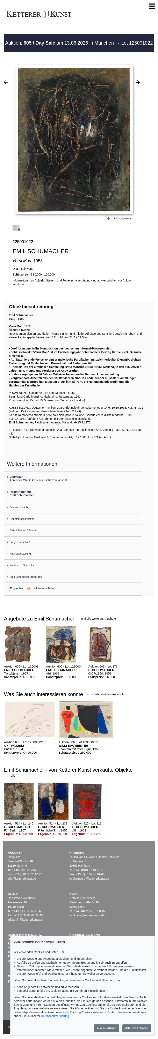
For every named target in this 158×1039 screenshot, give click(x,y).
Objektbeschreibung (31, 306)
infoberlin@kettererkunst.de (25, 919)
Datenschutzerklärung (55, 1016)
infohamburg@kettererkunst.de (89, 878)
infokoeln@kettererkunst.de (87, 915)
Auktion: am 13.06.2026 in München (60, 43)
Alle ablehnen (106, 1028)
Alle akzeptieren (137, 1028)
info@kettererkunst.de (22, 878)
